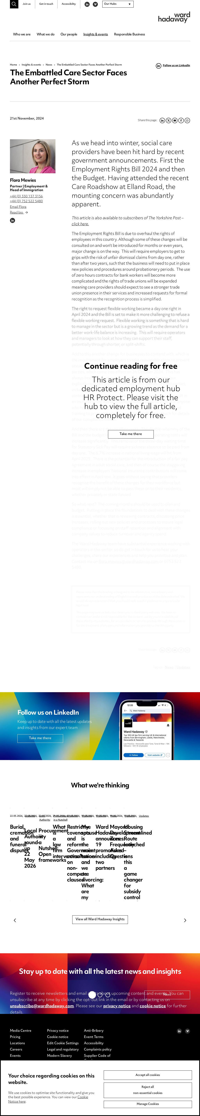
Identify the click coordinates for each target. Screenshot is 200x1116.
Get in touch (46, 4)
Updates (30, 816)
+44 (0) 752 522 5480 (26, 201)
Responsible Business (129, 34)
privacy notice (117, 1006)
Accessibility (69, 4)
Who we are (21, 34)
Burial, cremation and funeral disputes (34, 830)
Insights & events (95, 34)
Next (185, 920)
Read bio (19, 212)
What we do (45, 34)
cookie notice (153, 1006)
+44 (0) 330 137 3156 (26, 196)
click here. (80, 224)
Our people (69, 34)
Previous (15, 920)
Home (13, 64)
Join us (27, 4)
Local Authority (105, 816)
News (49, 64)
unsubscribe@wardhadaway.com (42, 1006)
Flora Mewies (23, 180)
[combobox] (118, 4)
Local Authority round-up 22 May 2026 (110, 830)
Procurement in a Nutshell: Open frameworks (173, 833)
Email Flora (18, 207)
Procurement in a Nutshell (183, 816)
